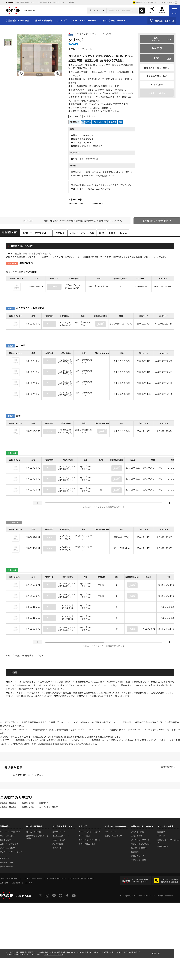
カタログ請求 (84, 836)
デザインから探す (7, 848)
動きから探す (5, 840)
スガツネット (20, 10)
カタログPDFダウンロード (90, 840)
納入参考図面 (58, 844)
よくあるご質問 (137, 831)
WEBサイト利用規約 (57, 740)
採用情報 (16, 882)
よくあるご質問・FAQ (156, 76)
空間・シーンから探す (9, 844)
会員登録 (161, 831)
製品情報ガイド (99, 740)
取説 (156, 58)
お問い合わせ (156, 84)
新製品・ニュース (7, 862)
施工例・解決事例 (33, 831)
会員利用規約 (162, 846)
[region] (90, 284)
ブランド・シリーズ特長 (82, 233)
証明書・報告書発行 (139, 848)
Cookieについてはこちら (53, 954)
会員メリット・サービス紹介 (168, 841)
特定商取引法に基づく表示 (82, 878)
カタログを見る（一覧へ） (90, 831)
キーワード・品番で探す (10, 831)
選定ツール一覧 (59, 831)
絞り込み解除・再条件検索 (155, 220)
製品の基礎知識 (6, 866)
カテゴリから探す (7, 836)
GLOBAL (28, 882)
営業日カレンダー (138, 856)
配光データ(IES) (59, 840)
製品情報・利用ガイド (56, 878)
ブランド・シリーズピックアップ (11, 853)
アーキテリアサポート (140, 840)
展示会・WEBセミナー (114, 836)
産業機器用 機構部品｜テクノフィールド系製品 (153, 2)
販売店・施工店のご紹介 (141, 844)
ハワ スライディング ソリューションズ (93, 34)
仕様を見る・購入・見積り (156, 67)
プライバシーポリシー (79, 740)
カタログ (156, 49)
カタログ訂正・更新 (87, 844)
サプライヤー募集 (138, 860)
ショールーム (110, 831)
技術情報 (134, 852)
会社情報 (4, 882)
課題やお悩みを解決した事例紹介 (37, 837)
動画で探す (4, 858)
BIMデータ (57, 848)
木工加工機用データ (60, 836)
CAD (157, 39)
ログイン (161, 836)
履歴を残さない (168, 767)
